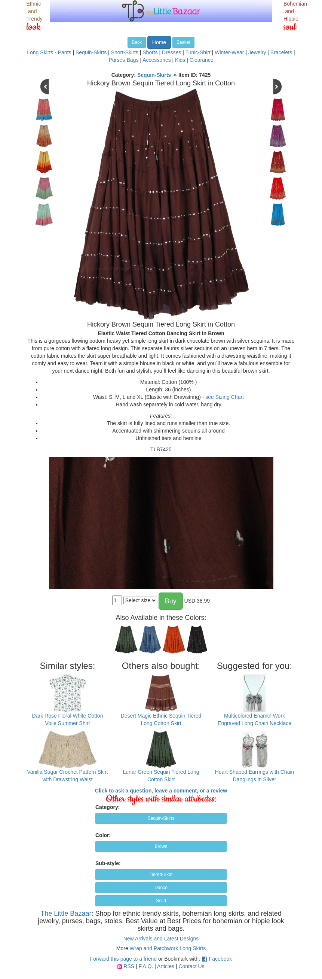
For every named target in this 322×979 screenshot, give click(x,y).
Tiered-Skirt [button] (161, 874)
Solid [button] (161, 900)
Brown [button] (160, 846)
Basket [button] (183, 42)
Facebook (220, 959)
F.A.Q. (145, 966)
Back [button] (137, 42)
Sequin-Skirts (91, 52)
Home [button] (159, 42)
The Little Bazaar (65, 913)
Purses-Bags (123, 60)
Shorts (149, 52)
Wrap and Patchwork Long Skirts (168, 948)
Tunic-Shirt (198, 52)
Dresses (171, 52)
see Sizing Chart (224, 397)
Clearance (202, 60)
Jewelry (257, 52)
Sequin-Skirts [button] (161, 818)
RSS (128, 966)
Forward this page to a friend (123, 959)
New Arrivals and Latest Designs (161, 939)
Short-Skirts (124, 52)
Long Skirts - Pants (49, 52)
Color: (103, 835)
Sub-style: (108, 863)
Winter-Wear (229, 52)
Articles (165, 966)
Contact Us (191, 966)
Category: (107, 807)
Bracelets (281, 52)
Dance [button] (161, 887)
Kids (180, 60)
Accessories (156, 60)
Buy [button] (171, 601)
